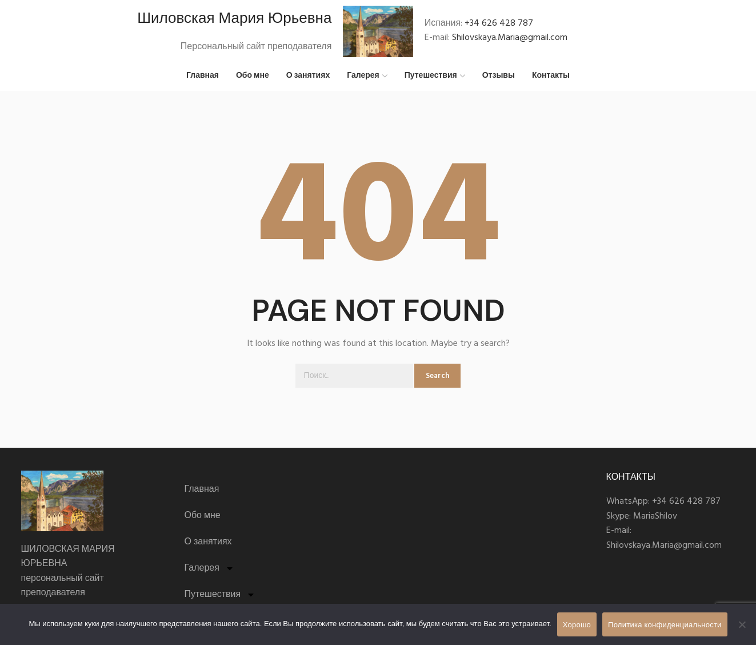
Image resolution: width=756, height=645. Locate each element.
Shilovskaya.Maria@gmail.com (509, 38)
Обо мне (203, 516)
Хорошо (577, 624)
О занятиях (208, 542)
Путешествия (220, 595)
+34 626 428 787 (499, 23)
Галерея (209, 569)
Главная (202, 490)
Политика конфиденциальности (665, 624)
